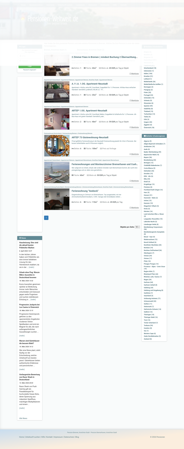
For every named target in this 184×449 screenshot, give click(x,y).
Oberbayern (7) (149, 253)
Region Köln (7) (149, 271)
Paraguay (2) (148, 90)
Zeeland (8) (148, 339)
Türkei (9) (147, 117)
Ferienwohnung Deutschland (53, 133)
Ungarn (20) (148, 122)
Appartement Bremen (67, 80)
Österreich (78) (149, 128)
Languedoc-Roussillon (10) (153, 219)
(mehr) (31, 267)
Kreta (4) (147, 209)
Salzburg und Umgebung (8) (153, 290)
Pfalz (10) (147, 261)
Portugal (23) (148, 95)
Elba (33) (147, 179)
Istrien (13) (148, 200)
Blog (77, 437)
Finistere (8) (148, 187)
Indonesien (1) (149, 71)
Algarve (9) (148, 141)
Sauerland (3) (148, 296)
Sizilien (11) (148, 304)
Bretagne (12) (148, 163)
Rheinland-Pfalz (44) (151, 274)
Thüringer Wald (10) (151, 317)
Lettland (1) (148, 79)
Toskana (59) (148, 325)
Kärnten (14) (148, 211)
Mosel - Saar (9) (149, 237)
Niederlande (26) (149, 82)
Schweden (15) (149, 98)
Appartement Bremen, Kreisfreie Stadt (86, 80)
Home (21, 437)
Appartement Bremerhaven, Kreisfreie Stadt (88, 160)
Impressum (58, 437)
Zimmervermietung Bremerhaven (123, 187)
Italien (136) (148, 73)
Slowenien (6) (148, 103)
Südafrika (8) (148, 109)
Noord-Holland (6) (150, 242)
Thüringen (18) (149, 315)
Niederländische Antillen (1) (153, 84)
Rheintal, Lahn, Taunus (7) (153, 277)
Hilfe (43, 437)
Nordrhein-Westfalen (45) (153, 245)
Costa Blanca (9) (149, 168)
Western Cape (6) (150, 333)
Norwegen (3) (148, 87)
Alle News (23, 418)
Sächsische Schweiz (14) (152, 309)
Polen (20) (147, 92)
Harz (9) (147, 192)
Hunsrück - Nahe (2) (151, 198)
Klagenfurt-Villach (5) (151, 206)
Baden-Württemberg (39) (152, 152)
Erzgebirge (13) (149, 184)
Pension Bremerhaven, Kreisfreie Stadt (104, 432)
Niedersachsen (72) (150, 239)
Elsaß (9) (147, 182)
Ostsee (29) (148, 256)
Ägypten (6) (148, 125)
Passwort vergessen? (29, 70)
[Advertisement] (30, 116)
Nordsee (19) (148, 248)
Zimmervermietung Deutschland (54, 187)
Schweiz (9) (148, 100)
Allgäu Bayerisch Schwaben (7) (154, 144)
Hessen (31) (148, 195)
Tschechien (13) (149, 114)
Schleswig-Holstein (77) (152, 298)
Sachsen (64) (148, 282)
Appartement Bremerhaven (110, 160)
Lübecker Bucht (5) (150, 222)
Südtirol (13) (148, 312)
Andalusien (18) (149, 146)
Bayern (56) (148, 157)
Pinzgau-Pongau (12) (151, 264)
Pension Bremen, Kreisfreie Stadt (78, 432)
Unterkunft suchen (32, 437)
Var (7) (146, 331)
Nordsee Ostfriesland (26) (153, 250)
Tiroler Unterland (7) (151, 323)
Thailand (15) (148, 111)
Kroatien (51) (148, 76)
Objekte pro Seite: (130, 227)
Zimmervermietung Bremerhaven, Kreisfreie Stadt (97, 187)
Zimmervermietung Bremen (73, 187)
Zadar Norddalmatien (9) (152, 336)
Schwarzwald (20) (150, 301)
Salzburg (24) (148, 288)
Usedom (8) (148, 328)
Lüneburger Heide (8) (151, 224)
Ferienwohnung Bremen (69, 133)
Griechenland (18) (150, 68)
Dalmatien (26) (149, 171)
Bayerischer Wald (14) (151, 155)
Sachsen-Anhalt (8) (150, 285)
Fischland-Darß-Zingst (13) (153, 190)
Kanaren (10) (148, 203)
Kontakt (49, 437)
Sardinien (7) (148, 293)
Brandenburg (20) (150, 160)
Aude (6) (147, 149)
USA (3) (146, 119)
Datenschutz (69, 437)
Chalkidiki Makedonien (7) (153, 165)
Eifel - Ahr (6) (148, 176)
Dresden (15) (148, 173)
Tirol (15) (147, 320)
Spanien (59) (148, 106)
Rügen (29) (148, 280)
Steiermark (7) (149, 306)
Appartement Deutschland (52, 80)
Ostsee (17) (148, 258)
